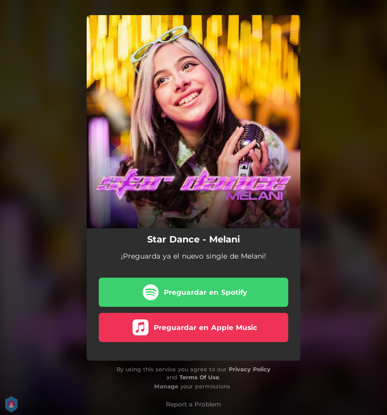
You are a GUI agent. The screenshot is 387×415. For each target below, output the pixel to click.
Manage (166, 386)
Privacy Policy (250, 369)
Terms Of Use (199, 377)
